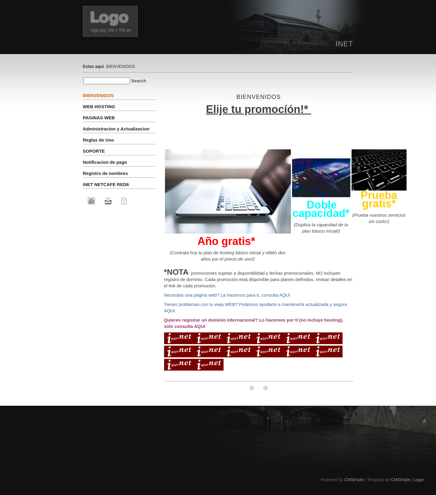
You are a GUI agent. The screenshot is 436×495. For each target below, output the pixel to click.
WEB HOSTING (100, 106)
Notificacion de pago (105, 162)
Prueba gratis (379, 195)
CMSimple (354, 479)
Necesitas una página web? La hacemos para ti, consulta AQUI (227, 295)
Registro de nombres (105, 173)
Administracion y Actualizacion (116, 128)
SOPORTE (94, 151)
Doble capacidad (318, 209)
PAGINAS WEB (99, 117)
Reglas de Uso (98, 139)
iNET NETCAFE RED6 (106, 184)
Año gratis (224, 241)
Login (419, 479)
